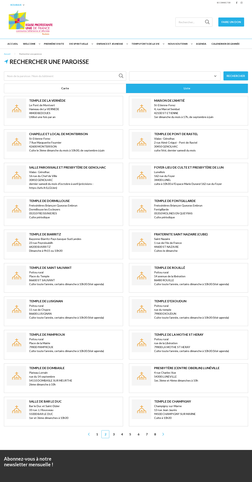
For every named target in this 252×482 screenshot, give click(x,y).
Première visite (54, 43)
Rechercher (236, 75)
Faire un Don (231, 22)
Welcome (29, 43)
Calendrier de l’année (225, 43)
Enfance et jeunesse (110, 43)
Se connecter (224, 3)
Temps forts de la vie (145, 43)
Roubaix (15, 4)
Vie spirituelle (78, 43)
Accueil (12, 43)
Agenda (201, 43)
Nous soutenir (178, 43)
